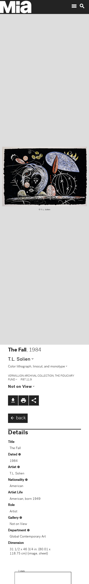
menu (74, 6)
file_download (13, 400)
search (82, 6)
